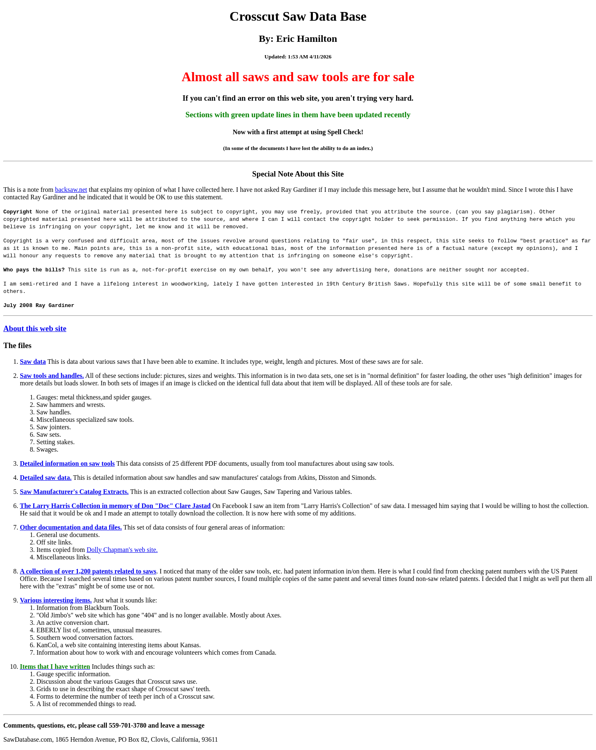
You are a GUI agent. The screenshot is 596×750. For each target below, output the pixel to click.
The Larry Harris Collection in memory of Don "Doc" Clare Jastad (115, 505)
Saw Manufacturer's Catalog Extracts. (74, 491)
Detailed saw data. (46, 477)
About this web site (34, 328)
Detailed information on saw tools (67, 463)
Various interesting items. (56, 600)
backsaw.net (71, 189)
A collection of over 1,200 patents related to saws (88, 571)
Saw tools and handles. (52, 375)
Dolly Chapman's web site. (122, 549)
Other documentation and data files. (71, 527)
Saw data (33, 361)
